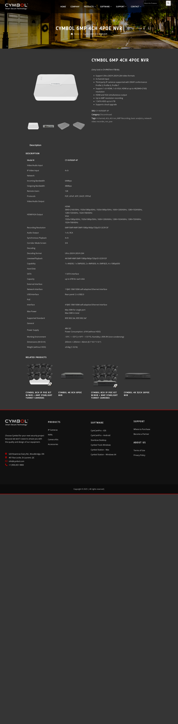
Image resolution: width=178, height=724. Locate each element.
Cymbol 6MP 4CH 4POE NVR (95, 35)
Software (106, 6)
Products (90, 6)
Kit (111, 118)
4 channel (100, 166)
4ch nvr (113, 166)
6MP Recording (123, 166)
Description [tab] (35, 193)
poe (110, 170)
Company (74, 6)
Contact (136, 6)
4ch (107, 166)
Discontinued (106, 163)
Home (63, 6)
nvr (106, 170)
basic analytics (137, 166)
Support (121, 6)
